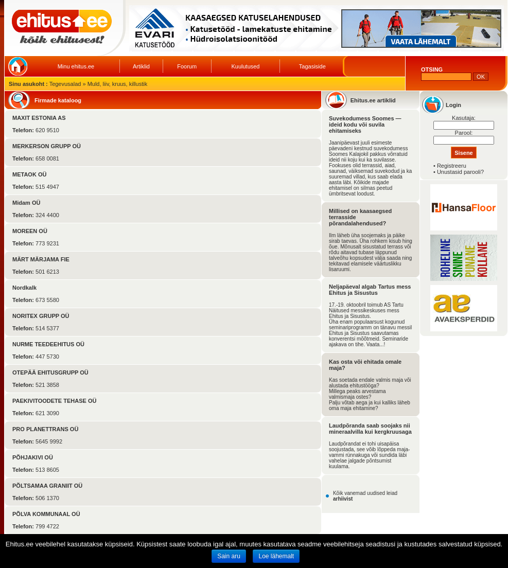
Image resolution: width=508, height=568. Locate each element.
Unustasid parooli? (460, 172)
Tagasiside (312, 66)
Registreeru (451, 166)
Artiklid (141, 66)
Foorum (187, 66)
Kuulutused (245, 66)
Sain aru (228, 556)
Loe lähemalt (276, 556)
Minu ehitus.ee (76, 66)
